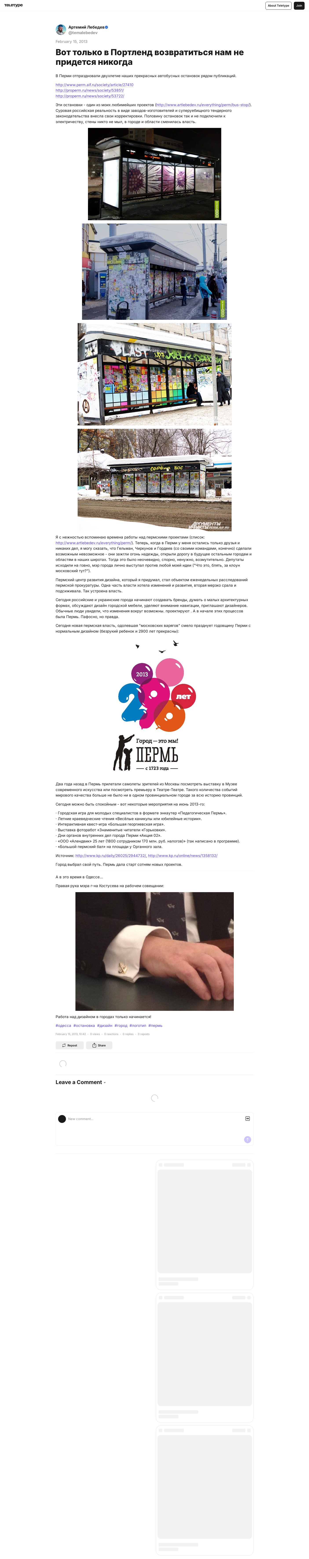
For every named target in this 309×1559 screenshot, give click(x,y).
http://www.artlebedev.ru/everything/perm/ (94, 543)
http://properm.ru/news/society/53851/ (90, 90)
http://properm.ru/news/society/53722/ (90, 96)
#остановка (84, 1025)
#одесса (63, 1025)
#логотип (138, 1025)
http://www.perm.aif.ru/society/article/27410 (94, 85)
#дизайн (104, 1025)
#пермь (155, 1025)
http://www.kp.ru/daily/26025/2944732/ (110, 855)
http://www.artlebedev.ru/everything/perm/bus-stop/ (202, 105)
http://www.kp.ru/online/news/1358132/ (183, 855)
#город (121, 1025)
